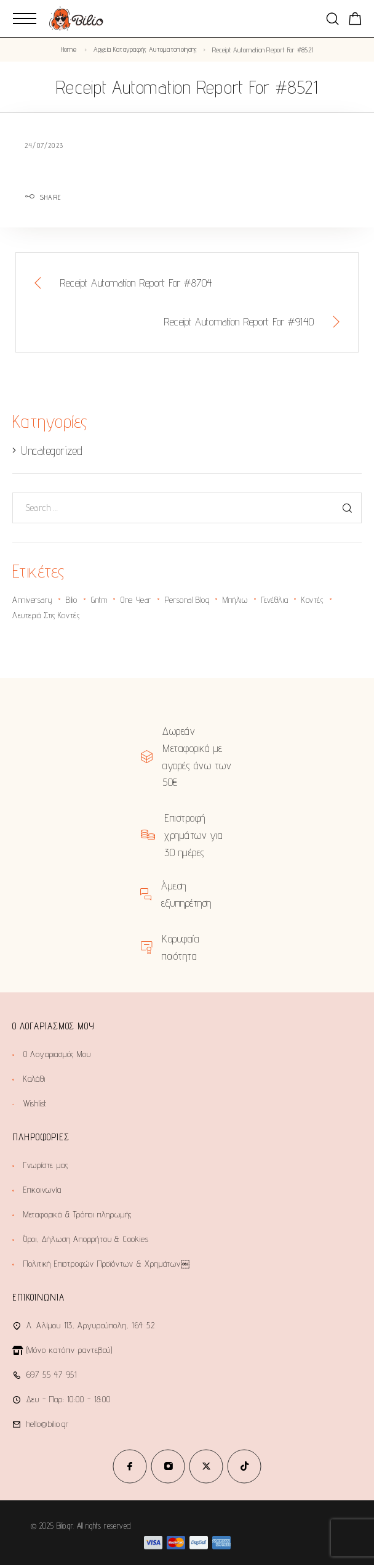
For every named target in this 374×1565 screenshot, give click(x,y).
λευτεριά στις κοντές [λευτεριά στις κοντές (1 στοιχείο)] (45, 615)
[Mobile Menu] (24, 18)
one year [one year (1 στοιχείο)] (136, 600)
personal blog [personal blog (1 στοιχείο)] (187, 600)
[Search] (332, 18)
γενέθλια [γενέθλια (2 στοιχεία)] (274, 600)
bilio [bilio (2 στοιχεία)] (72, 600)
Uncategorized (51, 450)
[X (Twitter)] (206, 1466)
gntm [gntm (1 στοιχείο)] (99, 600)
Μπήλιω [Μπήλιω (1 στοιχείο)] (235, 600)
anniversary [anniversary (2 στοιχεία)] (32, 600)
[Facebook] (130, 1466)
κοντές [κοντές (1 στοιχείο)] (312, 600)
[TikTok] (244, 1466)
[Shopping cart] (355, 20)
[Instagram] (168, 1466)
